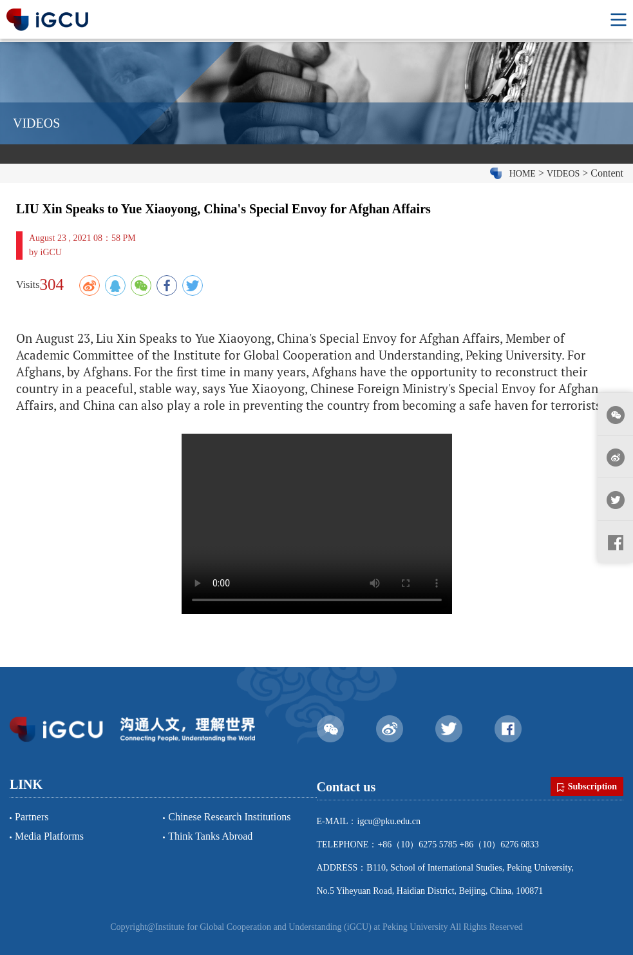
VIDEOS (563, 173)
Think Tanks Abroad (210, 836)
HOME (522, 173)
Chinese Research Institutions (229, 816)
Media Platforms (49, 836)
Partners (31, 816)
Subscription (587, 787)
